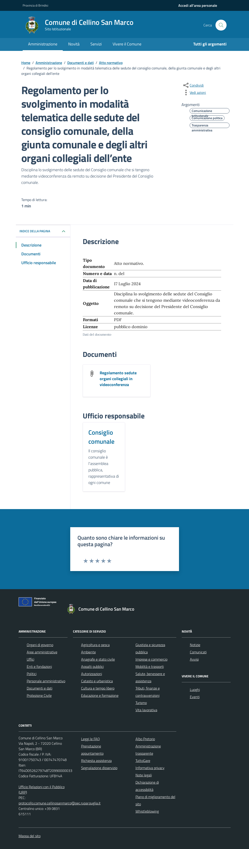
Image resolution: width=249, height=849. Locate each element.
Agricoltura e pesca (95, 644)
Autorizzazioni (91, 673)
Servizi (96, 44)
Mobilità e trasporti (149, 666)
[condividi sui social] (193, 85)
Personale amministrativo (46, 681)
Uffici (30, 659)
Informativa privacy (149, 768)
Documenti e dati (39, 688)
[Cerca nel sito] (220, 25)
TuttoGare (142, 760)
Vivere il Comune (127, 44)
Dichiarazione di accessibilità (147, 786)
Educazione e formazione (99, 695)
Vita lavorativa (146, 710)
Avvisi (194, 659)
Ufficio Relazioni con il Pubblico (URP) (42, 789)
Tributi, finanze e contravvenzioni (147, 691)
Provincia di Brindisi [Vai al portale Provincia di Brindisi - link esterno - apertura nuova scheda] (35, 5)
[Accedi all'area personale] (197, 5)
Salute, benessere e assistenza (150, 677)
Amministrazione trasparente (148, 749)
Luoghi (195, 689)
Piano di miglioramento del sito (155, 800)
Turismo (141, 702)
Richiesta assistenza (96, 760)
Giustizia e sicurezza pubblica (150, 648)
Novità (74, 44)
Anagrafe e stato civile (98, 659)
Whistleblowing (147, 811)
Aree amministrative (42, 652)
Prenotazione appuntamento (92, 749)
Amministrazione (42, 44)
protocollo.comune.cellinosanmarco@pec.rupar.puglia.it (60, 803)
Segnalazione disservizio (99, 768)
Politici (31, 673)
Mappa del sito (30, 836)
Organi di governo (40, 644)
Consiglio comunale (101, 437)
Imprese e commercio (151, 659)
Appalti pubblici (92, 666)
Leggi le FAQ (90, 739)
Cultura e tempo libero (97, 688)
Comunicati (198, 652)
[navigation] (197, 5)
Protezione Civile (39, 695)
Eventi (195, 697)
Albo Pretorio (145, 739)
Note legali (143, 775)
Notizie (195, 644)
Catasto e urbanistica (97, 681)
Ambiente (88, 652)
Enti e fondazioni (39, 666)
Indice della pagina (34, 231)
